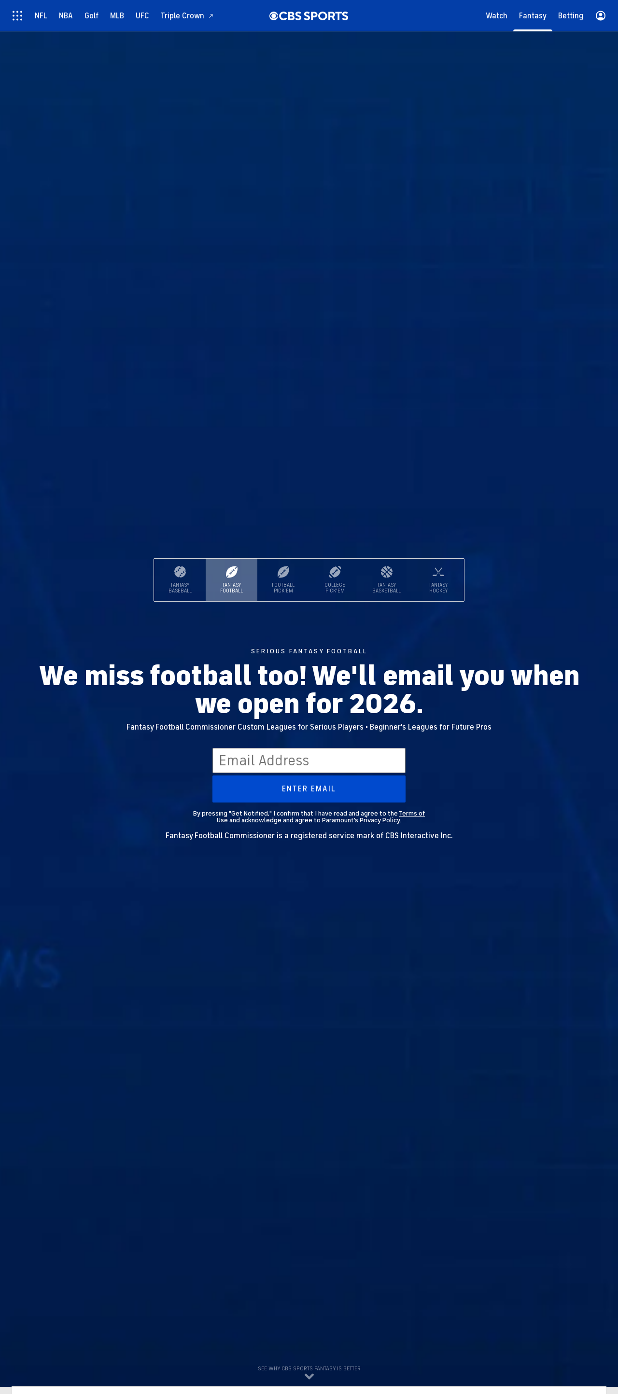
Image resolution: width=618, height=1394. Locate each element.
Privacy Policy (380, 820)
